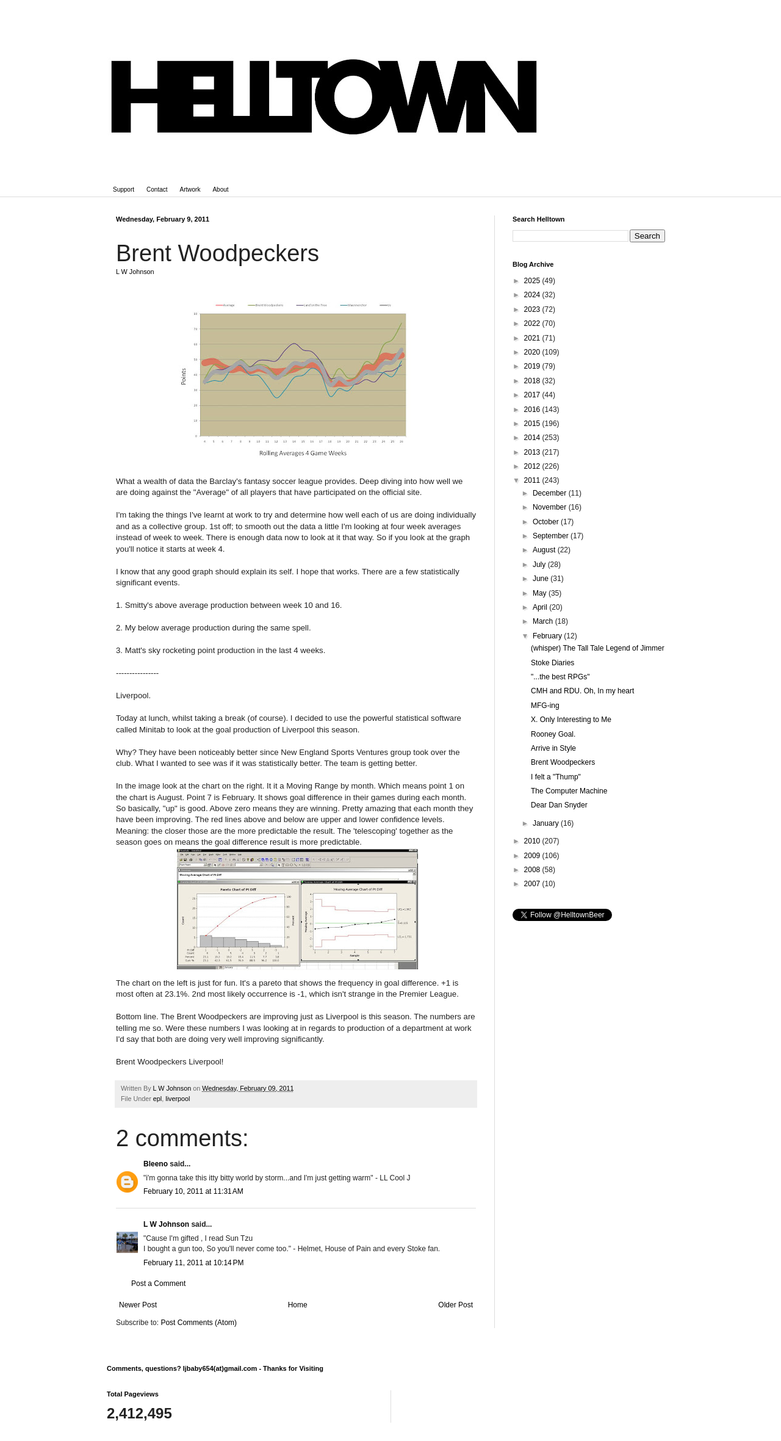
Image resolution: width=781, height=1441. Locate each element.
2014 (533, 437)
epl (157, 1098)
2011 (533, 480)
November (551, 507)
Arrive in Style (553, 748)
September (551, 536)
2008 (533, 869)
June (541, 578)
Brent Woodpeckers (563, 762)
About (220, 189)
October (547, 522)
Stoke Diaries (552, 663)
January (547, 823)
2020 (533, 352)
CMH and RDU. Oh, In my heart (582, 691)
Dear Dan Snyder (559, 805)
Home (298, 1305)
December (551, 493)
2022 (533, 323)
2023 (533, 309)
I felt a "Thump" (556, 777)
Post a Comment (158, 1283)
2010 (533, 841)
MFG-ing (545, 705)
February (548, 636)
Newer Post (138, 1305)
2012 (533, 466)
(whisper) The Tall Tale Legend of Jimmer (597, 648)
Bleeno (155, 1164)
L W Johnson (166, 1224)
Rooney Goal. (553, 734)
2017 (533, 395)
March (544, 621)
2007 (533, 883)
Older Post (455, 1305)
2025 (533, 280)
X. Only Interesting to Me (571, 719)
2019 (533, 366)
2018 (533, 381)
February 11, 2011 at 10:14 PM (193, 1263)
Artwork (190, 189)
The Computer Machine (569, 791)
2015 (533, 423)
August (545, 550)
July (540, 564)
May (541, 593)
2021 (533, 338)
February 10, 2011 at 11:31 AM (193, 1191)
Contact (156, 189)
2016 (533, 409)
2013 (533, 452)
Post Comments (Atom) (198, 1322)
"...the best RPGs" (560, 677)
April (541, 607)
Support (123, 189)
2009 (533, 855)
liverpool (177, 1098)
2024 (533, 295)
